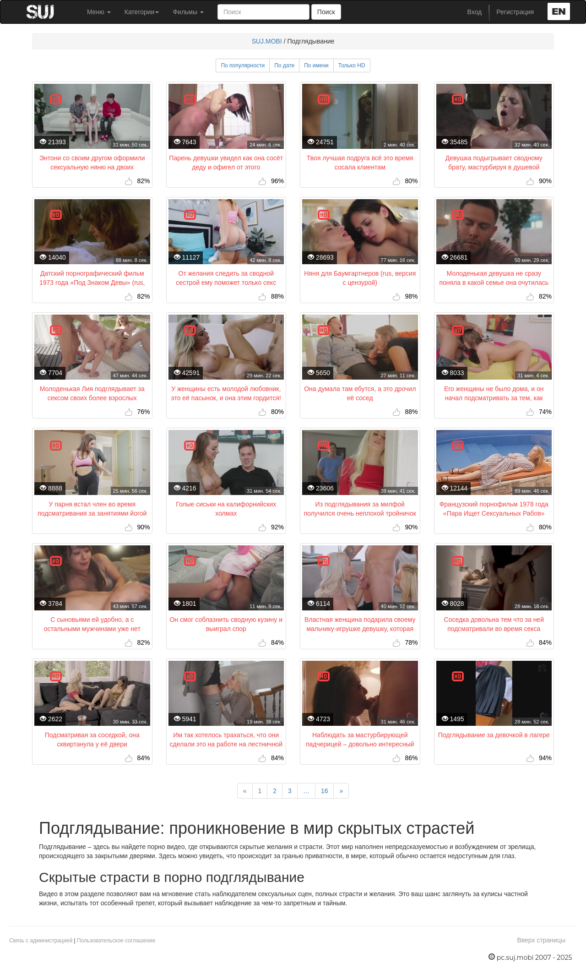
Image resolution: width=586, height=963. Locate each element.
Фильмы (188, 12)
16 (324, 790)
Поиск (326, 12)
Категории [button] (142, 12)
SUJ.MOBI (267, 41)
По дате (284, 65)
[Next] (341, 791)
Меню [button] (99, 12)
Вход (474, 12)
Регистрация (515, 12)
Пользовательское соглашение (116, 940)
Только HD (351, 65)
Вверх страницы (541, 940)
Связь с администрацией (40, 940)
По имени (316, 65)
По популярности (243, 65)
